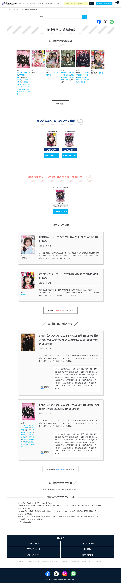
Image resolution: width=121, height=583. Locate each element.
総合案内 (60, 538)
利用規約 (21, 561)
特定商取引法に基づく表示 (51, 561)
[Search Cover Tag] (84, 17)
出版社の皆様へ (74, 561)
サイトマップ (98, 561)
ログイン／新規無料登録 (104, 3)
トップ (9, 9)
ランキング (49, 3)
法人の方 (56, 3)
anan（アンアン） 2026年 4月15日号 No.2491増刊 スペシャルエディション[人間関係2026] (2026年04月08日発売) (70, 340)
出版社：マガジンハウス (48, 348)
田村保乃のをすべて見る (62, 310)
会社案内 (64, 561)
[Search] (91, 3)
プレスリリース (34, 555)
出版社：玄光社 (45, 245)
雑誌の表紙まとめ (18, 9)
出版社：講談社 (45, 282)
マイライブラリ (31, 3)
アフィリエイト (34, 549)
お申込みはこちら (51, 155)
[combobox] (63, 17)
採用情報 (87, 549)
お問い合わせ (87, 555)
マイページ (22, 3)
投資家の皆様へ (86, 561)
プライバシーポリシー (33, 561)
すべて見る (61, 104)
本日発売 (40, 3)
